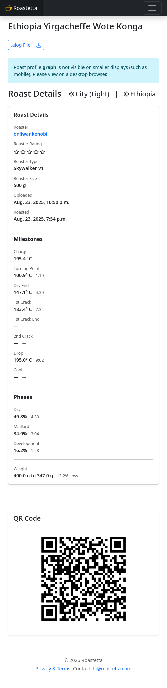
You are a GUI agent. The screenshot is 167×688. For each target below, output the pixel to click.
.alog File (20, 45)
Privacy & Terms (53, 668)
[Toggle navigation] (152, 8)
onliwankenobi (30, 134)
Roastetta (21, 8)
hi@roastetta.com (112, 668)
